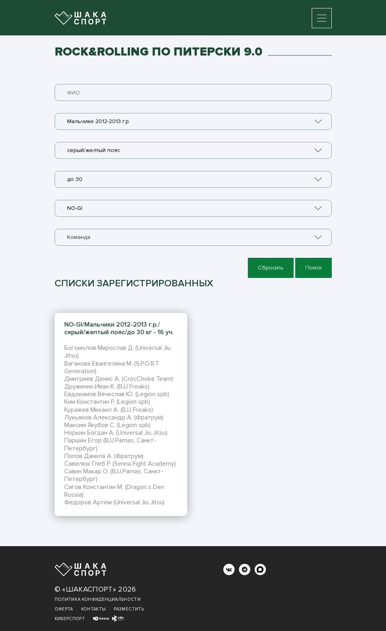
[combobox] (193, 121)
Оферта (64, 609)
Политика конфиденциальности (98, 599)
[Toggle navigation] (322, 18)
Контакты (93, 609)
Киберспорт (70, 618)
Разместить (129, 609)
